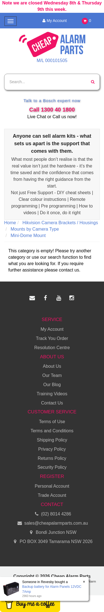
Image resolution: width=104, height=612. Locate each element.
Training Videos (52, 393)
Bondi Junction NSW (51, 532)
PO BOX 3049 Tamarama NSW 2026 (51, 542)
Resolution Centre (52, 347)
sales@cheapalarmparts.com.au (52, 523)
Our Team (52, 375)
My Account (53, 20)
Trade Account (52, 495)
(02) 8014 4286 (52, 514)
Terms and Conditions (52, 430)
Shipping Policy (52, 440)
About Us (52, 366)
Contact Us (52, 403)
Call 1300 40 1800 (52, 110)
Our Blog (52, 384)
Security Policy (52, 467)
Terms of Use (52, 421)
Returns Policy (52, 458)
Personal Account (52, 486)
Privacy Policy (52, 449)
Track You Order (52, 338)
